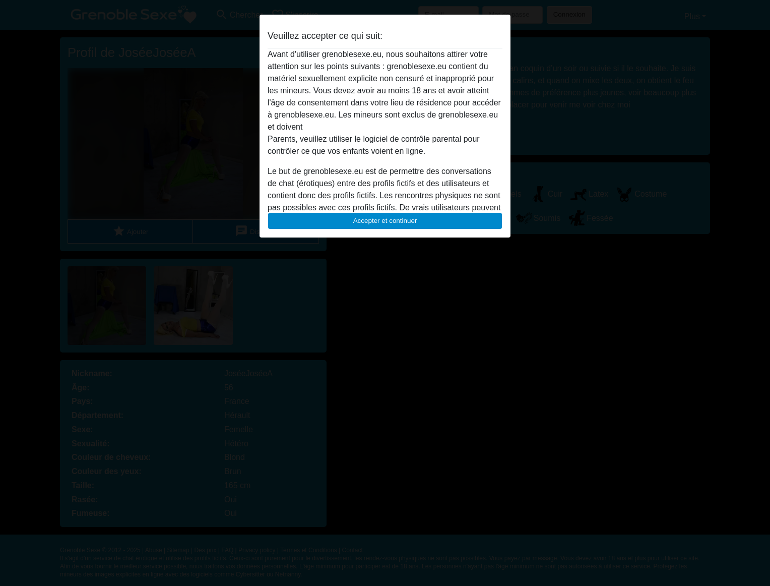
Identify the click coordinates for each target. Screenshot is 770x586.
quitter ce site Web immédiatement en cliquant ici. (393, 127)
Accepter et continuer (385, 220)
